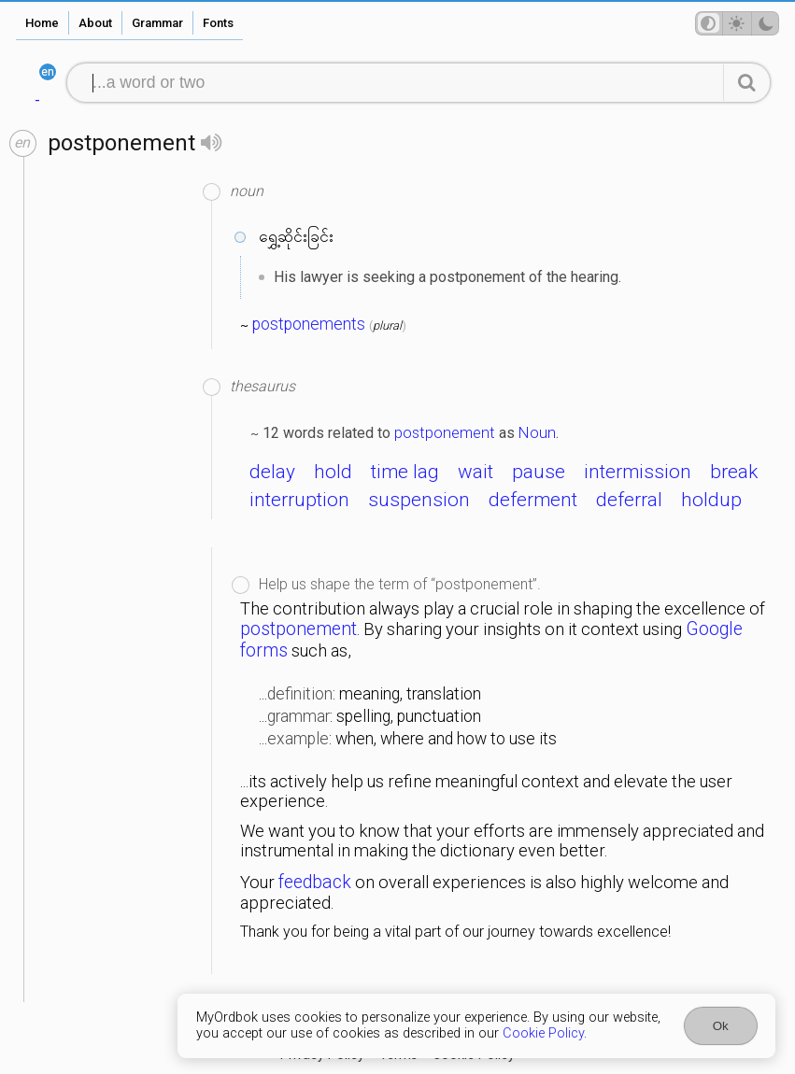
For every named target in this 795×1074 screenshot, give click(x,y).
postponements (308, 324)
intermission (637, 471)
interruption (299, 499)
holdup (711, 499)
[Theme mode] (737, 23)
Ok (721, 1026)
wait (475, 471)
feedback (314, 882)
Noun (537, 432)
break (734, 471)
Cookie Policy (543, 1033)
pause (538, 471)
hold (333, 471)
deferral (629, 499)
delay (272, 471)
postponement (444, 432)
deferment (533, 499)
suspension (419, 499)
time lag (405, 471)
